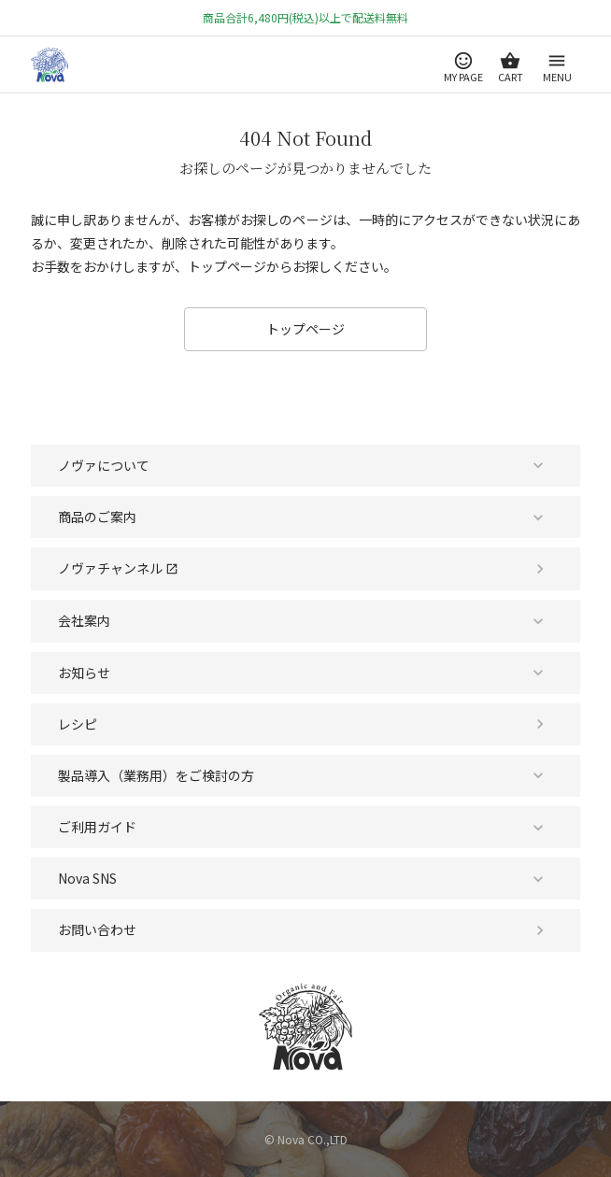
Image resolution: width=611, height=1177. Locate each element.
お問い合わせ (97, 929)
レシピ (77, 724)
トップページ (305, 328)
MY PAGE (463, 76)
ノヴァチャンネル (118, 568)
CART (510, 76)
